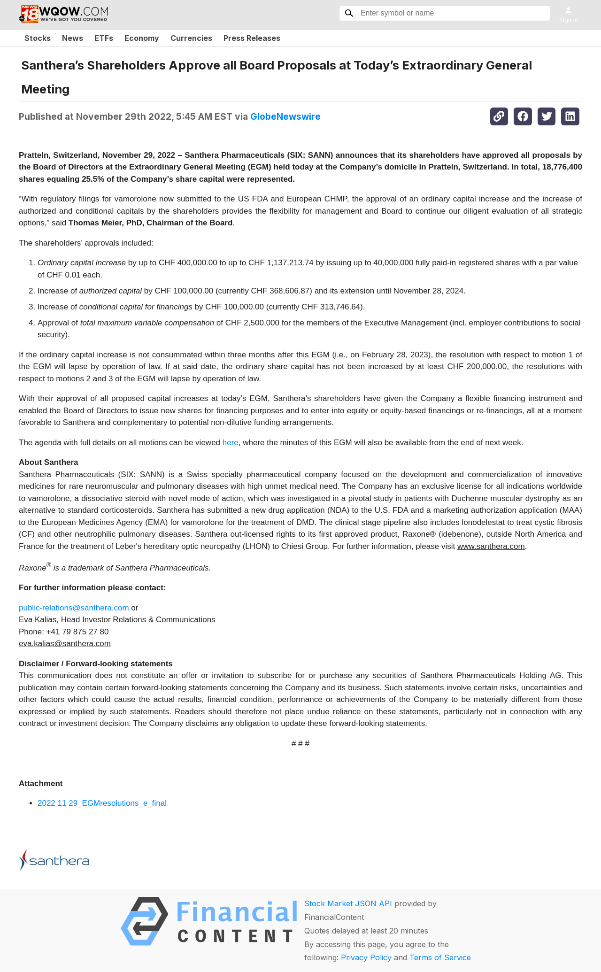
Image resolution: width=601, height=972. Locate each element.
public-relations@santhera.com (74, 607)
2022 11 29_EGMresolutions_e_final (102, 803)
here (231, 442)
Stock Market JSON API (348, 903)
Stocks (37, 38)
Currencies (191, 38)
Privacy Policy (366, 957)
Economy (141, 38)
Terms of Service (440, 957)
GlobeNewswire (285, 116)
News (72, 38)
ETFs (103, 38)
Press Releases (251, 38)
